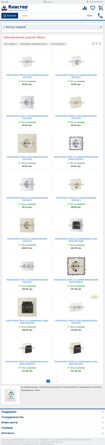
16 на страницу (58, 44)
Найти (89, 16)
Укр (6, 2)
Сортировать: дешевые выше (34, 44)
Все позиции (10, 44)
